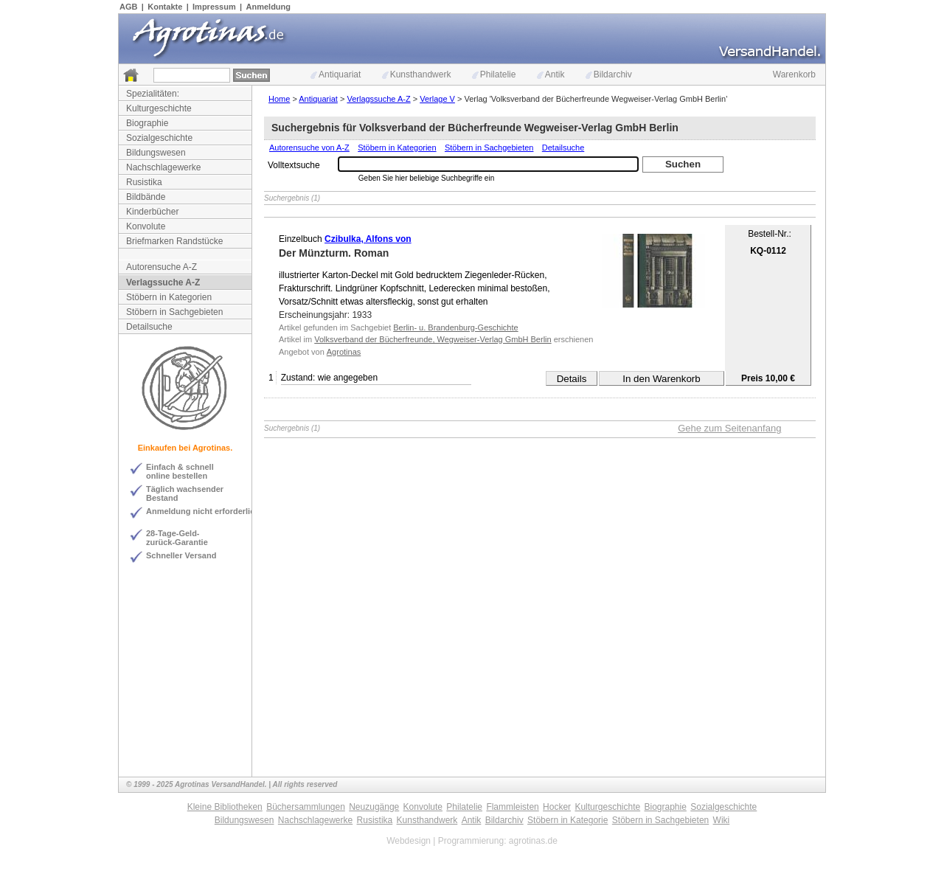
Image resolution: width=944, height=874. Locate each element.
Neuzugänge (374, 807)
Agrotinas (344, 351)
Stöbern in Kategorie (567, 820)
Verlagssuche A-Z (163, 282)
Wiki (721, 820)
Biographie (147, 123)
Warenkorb (794, 74)
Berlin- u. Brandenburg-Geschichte (455, 327)
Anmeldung (268, 6)
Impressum (214, 6)
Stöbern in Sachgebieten (174, 312)
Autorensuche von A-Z (309, 147)
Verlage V (437, 98)
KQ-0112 (768, 251)
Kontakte (165, 6)
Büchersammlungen (305, 807)
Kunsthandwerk (416, 74)
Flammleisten (512, 807)
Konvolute (145, 226)
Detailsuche (149, 327)
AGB (128, 6)
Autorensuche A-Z (161, 267)
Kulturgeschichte (159, 108)
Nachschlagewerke (163, 167)
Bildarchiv (609, 74)
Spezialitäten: (152, 94)
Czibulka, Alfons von (368, 239)
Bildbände (145, 197)
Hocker (557, 807)
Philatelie (494, 74)
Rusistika (144, 182)
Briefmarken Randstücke (174, 241)
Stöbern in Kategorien (169, 297)
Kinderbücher (152, 212)
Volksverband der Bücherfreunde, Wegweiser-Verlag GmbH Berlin (432, 339)
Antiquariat (335, 74)
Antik (551, 74)
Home (279, 98)
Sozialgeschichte (159, 138)
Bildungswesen (156, 153)
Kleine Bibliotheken (225, 807)
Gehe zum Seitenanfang (729, 428)
